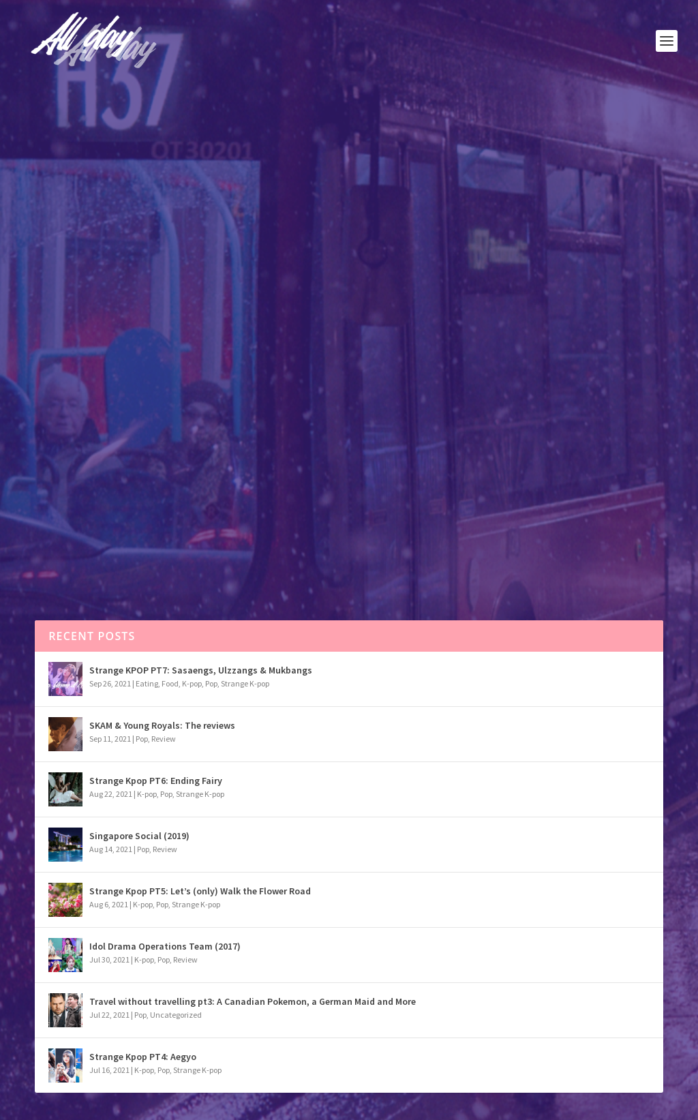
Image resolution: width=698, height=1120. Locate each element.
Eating (147, 683)
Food (170, 683)
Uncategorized (176, 1015)
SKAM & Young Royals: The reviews (162, 725)
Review (122, 341)
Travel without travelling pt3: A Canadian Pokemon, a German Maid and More (252, 1001)
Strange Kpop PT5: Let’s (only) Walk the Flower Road (200, 891)
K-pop (192, 683)
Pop (100, 341)
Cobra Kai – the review (119, 316)
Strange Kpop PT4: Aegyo (142, 1056)
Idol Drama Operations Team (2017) (165, 946)
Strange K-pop (245, 683)
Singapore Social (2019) (139, 836)
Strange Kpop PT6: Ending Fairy (155, 780)
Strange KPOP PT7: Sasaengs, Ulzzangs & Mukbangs (200, 670)
